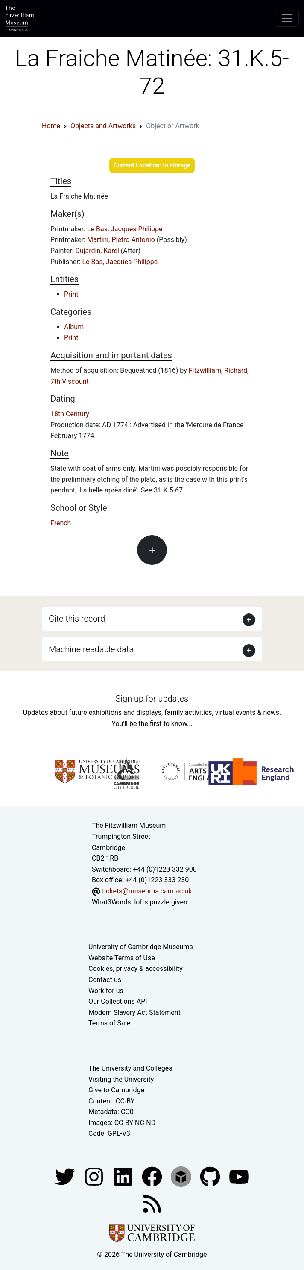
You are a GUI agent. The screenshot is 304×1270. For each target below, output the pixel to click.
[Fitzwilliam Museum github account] (210, 1176)
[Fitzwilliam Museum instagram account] (94, 1176)
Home (51, 126)
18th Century (69, 414)
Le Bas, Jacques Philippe (125, 229)
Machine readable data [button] (91, 649)
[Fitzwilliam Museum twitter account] (65, 1176)
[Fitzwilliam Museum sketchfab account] (181, 1176)
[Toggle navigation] (287, 18)
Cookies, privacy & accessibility (135, 969)
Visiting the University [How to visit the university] (121, 1079)
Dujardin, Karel (97, 251)
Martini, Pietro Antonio (122, 240)
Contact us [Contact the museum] (104, 980)
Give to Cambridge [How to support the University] (116, 1090)
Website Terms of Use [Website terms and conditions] (121, 958)
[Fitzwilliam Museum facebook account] (123, 1176)
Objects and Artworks (103, 126)
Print (71, 294)
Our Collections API (117, 1001)
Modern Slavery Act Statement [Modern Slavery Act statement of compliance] (134, 1012)
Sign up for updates (152, 699)
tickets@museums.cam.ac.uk (147, 891)
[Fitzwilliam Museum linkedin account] (152, 1176)
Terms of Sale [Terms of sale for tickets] (109, 1023)
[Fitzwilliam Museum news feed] (152, 1203)
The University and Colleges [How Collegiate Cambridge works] (130, 1068)
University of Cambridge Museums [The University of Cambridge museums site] (140, 947)
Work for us (105, 991)
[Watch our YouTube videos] (239, 1176)
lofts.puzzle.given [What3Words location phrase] (160, 902)
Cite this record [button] (77, 618)
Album (74, 327)
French (60, 523)
